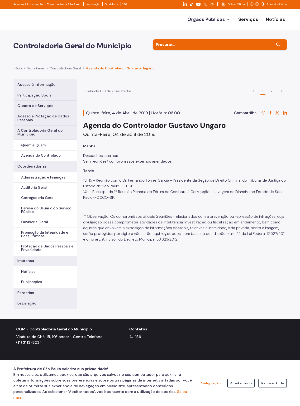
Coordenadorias (32, 166)
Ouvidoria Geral (34, 222)
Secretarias (36, 68)
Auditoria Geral (34, 187)
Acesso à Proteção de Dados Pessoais (43, 118)
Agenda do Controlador (41, 155)
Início (18, 68)
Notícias (28, 271)
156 (124, 4)
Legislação (93, 4)
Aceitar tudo (241, 383)
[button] (281, 119)
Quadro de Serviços (35, 105)
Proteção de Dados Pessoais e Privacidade (47, 248)
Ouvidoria (111, 4)
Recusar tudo (272, 383)
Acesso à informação (28, 4)
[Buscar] (278, 44)
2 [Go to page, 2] (272, 119)
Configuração (210, 383)
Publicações (31, 282)
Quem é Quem (33, 145)
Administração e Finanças (43, 177)
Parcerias (25, 292)
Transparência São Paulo (64, 4)
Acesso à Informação (36, 84)
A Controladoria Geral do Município (40, 132)
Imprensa (25, 260)
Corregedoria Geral (37, 197)
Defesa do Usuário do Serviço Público (46, 210)
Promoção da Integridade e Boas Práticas (44, 234)
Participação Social (34, 95)
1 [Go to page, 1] (262, 119)
